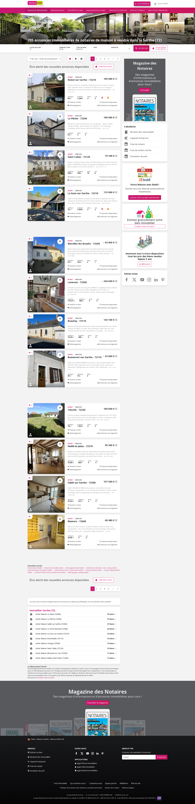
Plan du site (135, 783)
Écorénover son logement (107, 105)
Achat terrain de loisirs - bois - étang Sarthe (101, 568)
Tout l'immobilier (60, 783)
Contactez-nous (95, 783)
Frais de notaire (134, 144)
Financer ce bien (74, 102)
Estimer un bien (35, 752)
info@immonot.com (121, 795)
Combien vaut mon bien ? (144, 226)
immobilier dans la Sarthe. (45, 678)
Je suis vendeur (142, 4)
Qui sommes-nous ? (78, 783)
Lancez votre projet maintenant (144, 197)
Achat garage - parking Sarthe (78, 572)
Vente (33, 739)
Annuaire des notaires (95, 10)
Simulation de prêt (135, 156)
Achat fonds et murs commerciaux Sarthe (68, 570)
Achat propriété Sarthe (94, 570)
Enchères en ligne (75, 10)
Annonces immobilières (37, 10)
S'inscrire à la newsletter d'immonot (136, 752)
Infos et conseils (137, 10)
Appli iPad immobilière (85, 767)
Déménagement (74, 105)
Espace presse (111, 783)
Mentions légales (128, 788)
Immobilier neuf (57, 10)
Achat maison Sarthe (35, 568)
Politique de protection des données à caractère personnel (81, 788)
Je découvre (144, 264)
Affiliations (124, 783)
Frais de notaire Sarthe (137, 150)
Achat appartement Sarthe (74, 568)
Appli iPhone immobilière (86, 763)
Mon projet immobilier (158, 10)
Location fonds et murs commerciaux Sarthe (49, 572)
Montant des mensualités (139, 132)
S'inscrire (161, 757)
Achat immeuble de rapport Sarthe (40, 570)
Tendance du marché (118, 10)
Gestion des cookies (112, 788)
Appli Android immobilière (86, 770)
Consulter (144, 90)
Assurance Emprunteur (108, 102)
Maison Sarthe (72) (57, 739)
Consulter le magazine (97, 702)
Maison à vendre (43, 739)
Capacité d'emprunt (136, 138)
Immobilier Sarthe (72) (42, 610)
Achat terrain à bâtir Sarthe (53, 568)
